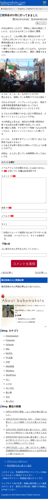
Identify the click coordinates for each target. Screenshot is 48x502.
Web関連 (10, 366)
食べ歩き (10, 401)
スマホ (9, 384)
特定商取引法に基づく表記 (19, 466)
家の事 (9, 392)
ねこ (8, 379)
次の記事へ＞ (41, 272)
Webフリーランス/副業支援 (26, 322)
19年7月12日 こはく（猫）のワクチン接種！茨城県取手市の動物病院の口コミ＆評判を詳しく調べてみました (26, 450)
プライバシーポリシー (17, 461)
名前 (6, 208)
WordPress (11, 375)
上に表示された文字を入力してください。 (20, 249)
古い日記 (42, 23)
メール (7, 216)
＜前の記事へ (7, 272)
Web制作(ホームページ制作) (26, 318)
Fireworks (10, 340)
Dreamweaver (12, 336)
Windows (10, 371)
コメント (8, 176)
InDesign (10, 345)
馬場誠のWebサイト (9, 9)
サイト (4, 224)
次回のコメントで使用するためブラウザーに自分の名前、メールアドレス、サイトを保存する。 (24, 235)
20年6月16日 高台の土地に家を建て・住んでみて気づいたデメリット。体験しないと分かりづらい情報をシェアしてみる (26, 440)
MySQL (9, 353)
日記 (8, 397)
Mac (8, 349)
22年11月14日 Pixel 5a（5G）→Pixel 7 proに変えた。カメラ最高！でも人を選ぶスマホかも (26, 422)
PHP (8, 362)
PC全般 (9, 358)
